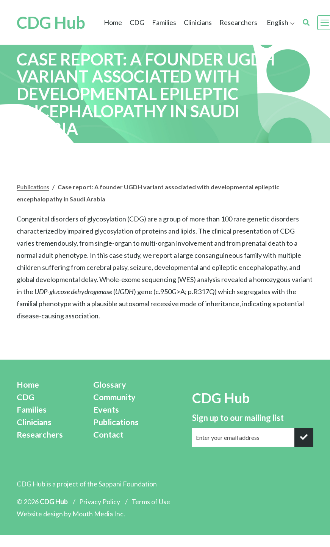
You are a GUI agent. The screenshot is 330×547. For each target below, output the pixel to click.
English (277, 22)
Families (164, 22)
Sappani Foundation (128, 484)
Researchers (238, 22)
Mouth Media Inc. (98, 514)
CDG (137, 22)
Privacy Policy (99, 501)
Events (106, 410)
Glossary (109, 385)
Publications (33, 186)
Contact (108, 434)
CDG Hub (51, 22)
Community (114, 397)
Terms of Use (150, 501)
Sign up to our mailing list (238, 418)
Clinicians (198, 22)
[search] (306, 22)
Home (113, 22)
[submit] (303, 437)
